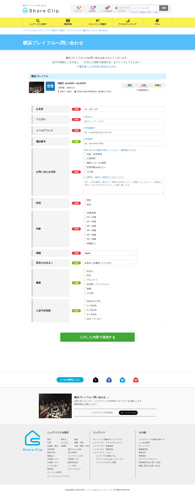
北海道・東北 (52, 446)
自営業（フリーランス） (98, 284)
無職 (89, 288)
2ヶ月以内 (92, 310)
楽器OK (50, 469)
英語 (149, 12)
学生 (89, 275)
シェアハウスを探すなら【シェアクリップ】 (98, 490)
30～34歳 (91, 226)
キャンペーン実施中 (97, 24)
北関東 (63, 446)
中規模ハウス (73, 459)
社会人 (90, 271)
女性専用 (51, 449)
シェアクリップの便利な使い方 (151, 439)
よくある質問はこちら (70, 380)
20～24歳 (91, 217)
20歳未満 (91, 213)
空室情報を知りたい (96, 167)
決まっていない (94, 318)
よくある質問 (144, 443)
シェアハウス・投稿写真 (103, 449)
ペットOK (72, 466)
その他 (90, 171)
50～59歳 (91, 239)
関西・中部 (78, 443)
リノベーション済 (75, 456)
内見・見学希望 (94, 154)
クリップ (78, 9)
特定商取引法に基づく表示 (150, 462)
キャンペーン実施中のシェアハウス (107, 439)
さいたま (64, 443)
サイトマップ (144, 446)
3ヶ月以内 (92, 314)
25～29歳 (91, 221)
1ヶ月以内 (92, 305)
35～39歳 (91, 230)
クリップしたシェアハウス (58, 476)
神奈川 (63, 439)
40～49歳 (91, 234)
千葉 (49, 443)
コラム (157, 24)
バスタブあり (52, 466)
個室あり (51, 456)
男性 (89, 200)
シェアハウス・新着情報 (103, 446)
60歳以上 (91, 243)
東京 (49, 439)
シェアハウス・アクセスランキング (107, 443)
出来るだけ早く (94, 301)
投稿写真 (68, 24)
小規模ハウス (52, 462)
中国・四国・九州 (81, 446)
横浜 (76, 439)
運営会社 (142, 452)
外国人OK (51, 452)
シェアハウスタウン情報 (106, 462)
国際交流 (143, 12)
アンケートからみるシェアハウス (109, 459)
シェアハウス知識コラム (106, 456)
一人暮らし (156, 12)
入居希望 (91, 158)
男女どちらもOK (74, 449)
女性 (89, 204)
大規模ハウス (52, 459)
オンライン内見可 (54, 472)
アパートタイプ (74, 469)
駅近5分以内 (73, 462)
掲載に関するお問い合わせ (150, 466)
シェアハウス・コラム (102, 452)
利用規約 (142, 456)
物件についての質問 (96, 163)
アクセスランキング (127, 24)
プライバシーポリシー (148, 459)
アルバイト (92, 280)
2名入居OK (72, 452)
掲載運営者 (143, 449)
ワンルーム (135, 12)
